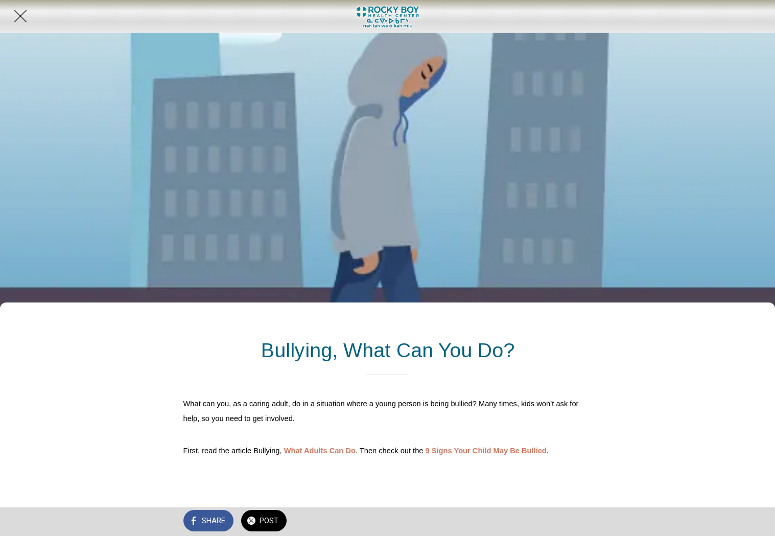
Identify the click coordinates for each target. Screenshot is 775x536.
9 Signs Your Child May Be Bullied (486, 451)
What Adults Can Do (320, 451)
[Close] (20, 16)
